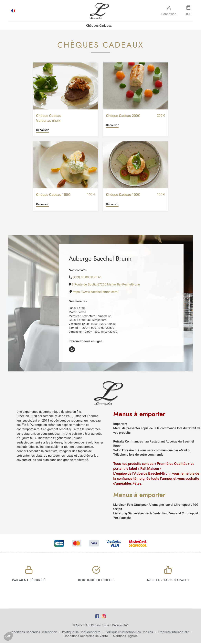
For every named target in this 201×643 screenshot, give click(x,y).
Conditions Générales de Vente (86, 636)
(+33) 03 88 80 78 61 (87, 277)
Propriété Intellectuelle (174, 632)
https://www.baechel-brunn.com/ (96, 292)
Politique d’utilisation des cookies (130, 632)
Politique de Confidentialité (81, 632)
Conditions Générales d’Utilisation (33, 632)
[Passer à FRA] (13, 11)
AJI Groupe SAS (118, 625)
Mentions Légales (125, 636)
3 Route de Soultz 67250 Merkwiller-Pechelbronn (106, 284)
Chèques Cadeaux (99, 25)
